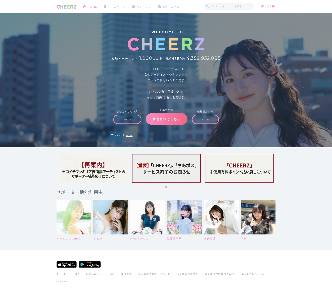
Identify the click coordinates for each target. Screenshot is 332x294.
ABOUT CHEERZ (68, 274)
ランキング (144, 6)
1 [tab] (166, 187)
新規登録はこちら (166, 119)
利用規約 (126, 274)
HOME (92, 6)
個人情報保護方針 (187, 274)
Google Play (90, 264)
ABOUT (127, 119)
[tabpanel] (93, 168)
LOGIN (270, 6)
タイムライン (116, 6)
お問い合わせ (94, 274)
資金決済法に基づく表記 (219, 274)
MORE (129, 135)
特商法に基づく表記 (253, 274)
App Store (67, 264)
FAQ (112, 274)
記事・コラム (171, 6)
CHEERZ (66, 7)
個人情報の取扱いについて (154, 274)
